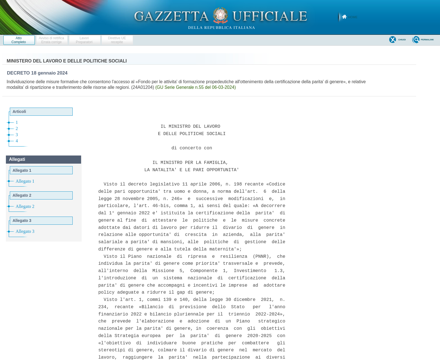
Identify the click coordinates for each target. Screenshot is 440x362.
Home (353, 17)
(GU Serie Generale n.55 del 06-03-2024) (195, 87)
